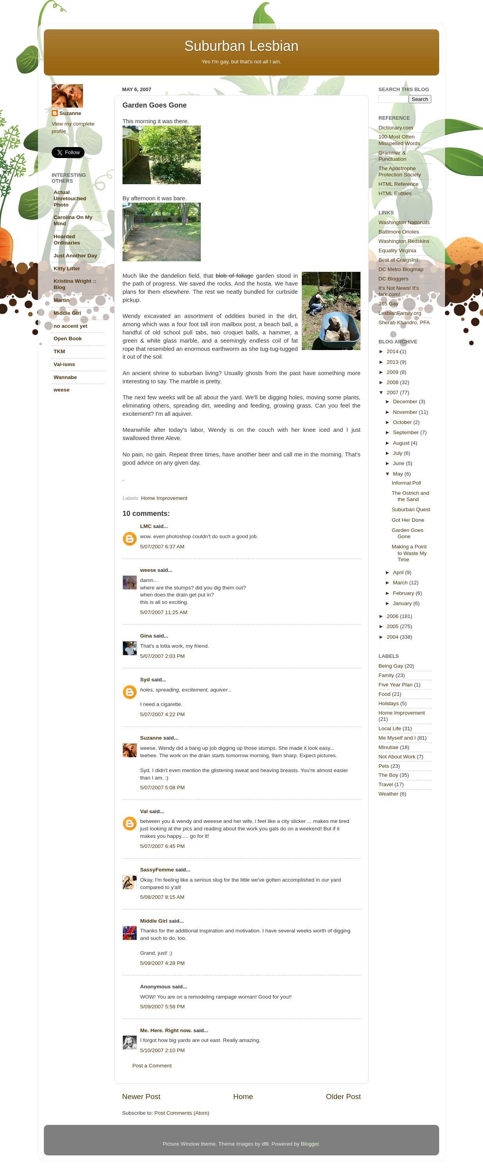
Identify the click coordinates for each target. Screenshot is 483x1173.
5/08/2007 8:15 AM (162, 897)
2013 (393, 362)
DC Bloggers (393, 279)
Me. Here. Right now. (166, 1030)
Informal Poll (406, 483)
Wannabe (65, 377)
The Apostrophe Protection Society (399, 171)
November (406, 412)
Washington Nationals (404, 222)
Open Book (68, 338)
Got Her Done (408, 520)
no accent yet (70, 326)
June (399, 463)
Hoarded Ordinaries (67, 240)
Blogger (310, 1144)
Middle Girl (154, 921)
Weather (388, 794)
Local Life (389, 728)
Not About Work (396, 757)
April (399, 572)
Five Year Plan (395, 685)
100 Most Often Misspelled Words (399, 140)
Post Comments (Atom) (182, 1113)
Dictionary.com (395, 128)
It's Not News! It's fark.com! (398, 291)
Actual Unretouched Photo (70, 198)
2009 (393, 372)
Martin (62, 300)
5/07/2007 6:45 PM (162, 846)
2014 (393, 351)
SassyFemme (157, 870)
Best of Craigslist (398, 260)
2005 (393, 626)
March (401, 583)
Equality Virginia (397, 250)
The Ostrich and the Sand (410, 496)
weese (148, 570)
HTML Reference (398, 184)
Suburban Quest (411, 509)
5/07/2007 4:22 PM (162, 714)
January (403, 603)
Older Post (343, 1096)
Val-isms (64, 364)
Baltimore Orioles (398, 232)
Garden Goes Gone (408, 533)
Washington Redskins (403, 241)
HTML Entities (394, 193)
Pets (383, 766)
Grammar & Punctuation (392, 156)
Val (144, 811)
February (404, 593)
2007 (393, 392)
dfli (265, 1144)
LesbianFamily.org (399, 313)
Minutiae (388, 747)
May (398, 474)
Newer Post (141, 1096)
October (403, 422)
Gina (146, 636)
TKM (59, 351)
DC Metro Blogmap (401, 269)
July (398, 453)
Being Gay (390, 666)
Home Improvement (164, 498)
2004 (393, 637)
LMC (145, 526)
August (402, 443)
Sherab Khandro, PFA (404, 322)
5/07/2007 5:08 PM (162, 787)
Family (386, 675)
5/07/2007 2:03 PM (162, 656)
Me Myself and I (397, 738)
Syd (145, 680)
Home (243, 1096)
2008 (393, 382)
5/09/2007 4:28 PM (162, 963)
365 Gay (388, 304)
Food (384, 694)
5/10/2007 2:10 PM (162, 1050)
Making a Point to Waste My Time (409, 553)
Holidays (388, 703)
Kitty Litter (67, 268)
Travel (385, 784)
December (406, 401)
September (406, 432)
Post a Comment (152, 1066)
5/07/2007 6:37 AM (162, 547)
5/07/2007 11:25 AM (163, 612)
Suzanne (151, 738)
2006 (393, 616)
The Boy (388, 775)
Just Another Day (75, 256)
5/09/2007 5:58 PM (162, 1007)
